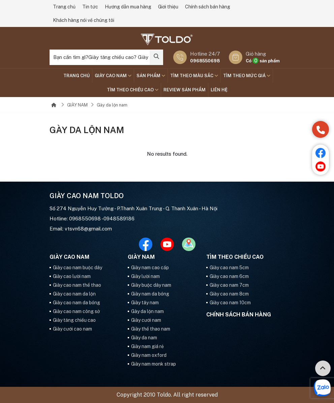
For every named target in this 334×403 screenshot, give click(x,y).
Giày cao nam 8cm (229, 294)
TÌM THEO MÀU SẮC (194, 75)
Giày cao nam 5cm (229, 267)
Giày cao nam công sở (76, 311)
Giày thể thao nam (150, 329)
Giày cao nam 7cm (229, 285)
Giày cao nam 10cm (230, 302)
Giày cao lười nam (72, 276)
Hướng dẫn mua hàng (128, 6)
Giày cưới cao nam (72, 329)
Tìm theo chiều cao (132, 89)
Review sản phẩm (184, 89)
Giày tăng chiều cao (74, 320)
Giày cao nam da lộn (74, 294)
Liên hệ (219, 89)
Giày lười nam (145, 276)
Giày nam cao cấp (150, 267)
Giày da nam (144, 337)
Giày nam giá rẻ (147, 346)
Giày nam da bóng (150, 294)
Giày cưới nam (146, 320)
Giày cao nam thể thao (77, 285)
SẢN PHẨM (150, 75)
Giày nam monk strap (153, 364)
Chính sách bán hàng (207, 6)
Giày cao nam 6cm (229, 276)
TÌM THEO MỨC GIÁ (246, 75)
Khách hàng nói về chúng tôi (83, 20)
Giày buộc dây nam (151, 285)
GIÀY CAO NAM (113, 75)
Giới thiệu (168, 6)
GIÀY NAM (77, 104)
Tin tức (90, 6)
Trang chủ (64, 6)
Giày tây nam (145, 302)
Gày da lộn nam (112, 104)
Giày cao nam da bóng (76, 302)
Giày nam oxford (148, 355)
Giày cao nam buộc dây (77, 267)
